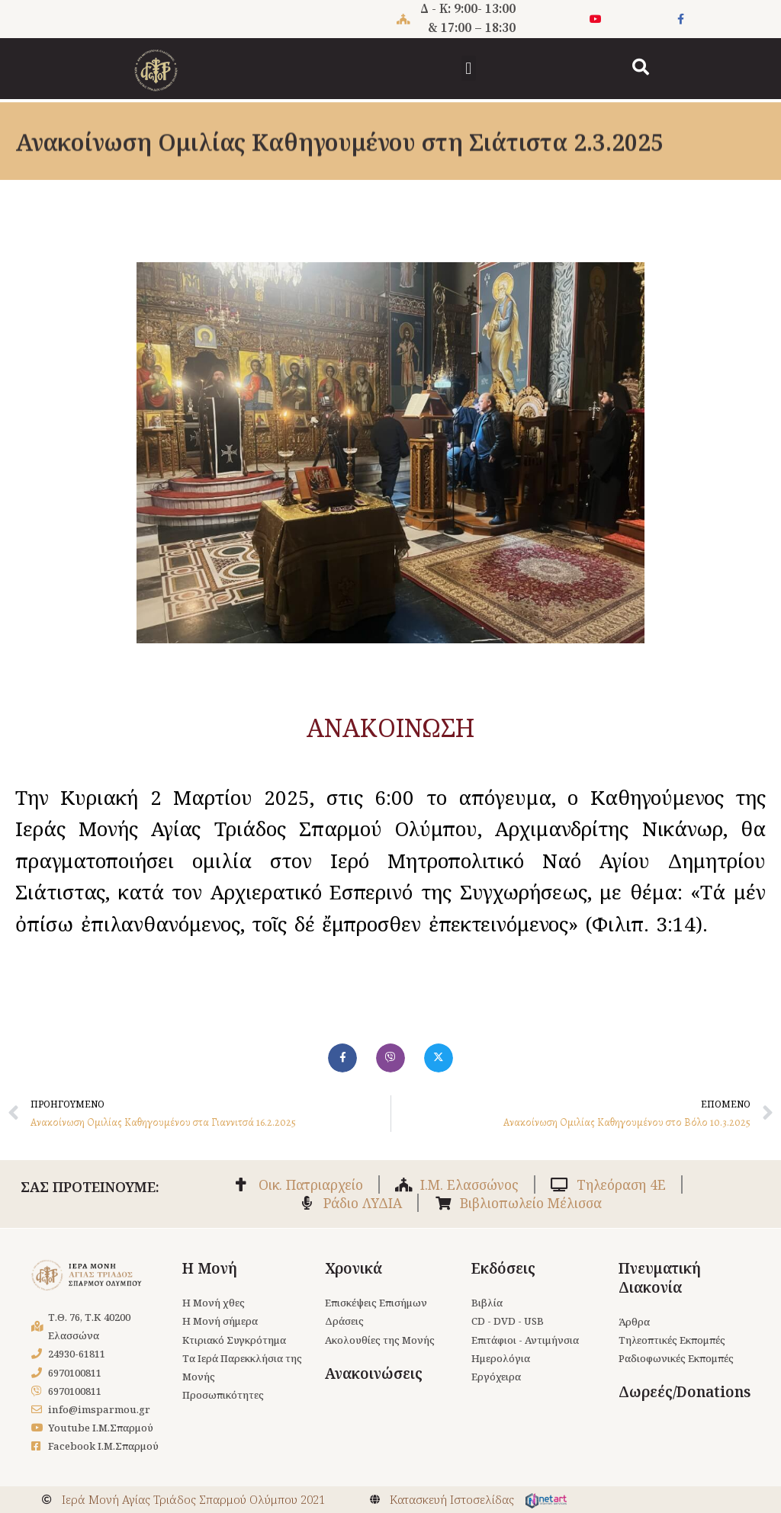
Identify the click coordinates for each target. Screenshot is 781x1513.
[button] (468, 68)
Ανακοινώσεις (374, 1371)
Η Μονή (209, 1265)
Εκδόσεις (503, 1265)
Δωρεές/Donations (684, 1390)
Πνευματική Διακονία (660, 1274)
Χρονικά (353, 1265)
